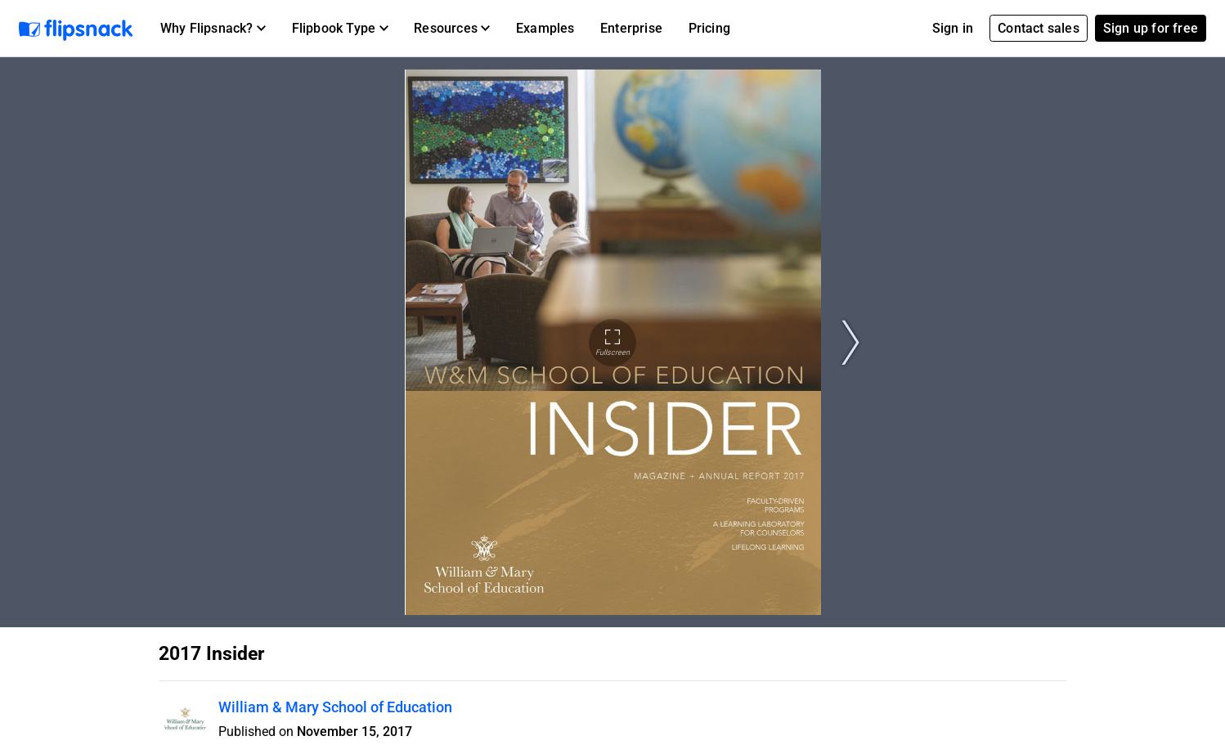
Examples (545, 28)
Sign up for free (1150, 28)
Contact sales (1038, 28)
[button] (213, 28)
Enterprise (631, 28)
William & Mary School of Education (335, 707)
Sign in (952, 28)
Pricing (709, 28)
